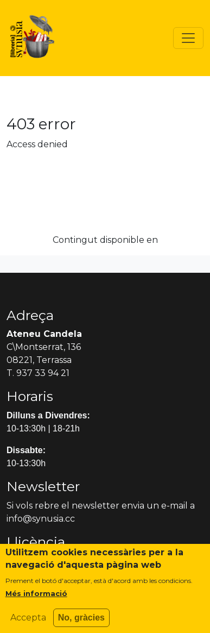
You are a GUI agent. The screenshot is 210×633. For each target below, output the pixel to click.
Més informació (36, 598)
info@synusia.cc (41, 518)
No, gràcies (81, 623)
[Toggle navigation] (188, 38)
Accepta (28, 623)
